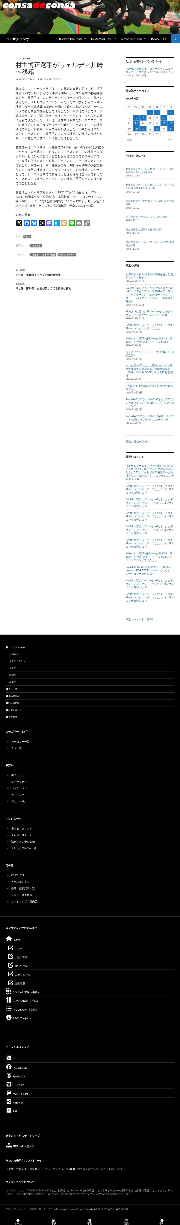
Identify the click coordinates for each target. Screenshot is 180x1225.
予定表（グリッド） (23, 828)
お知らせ (13, 654)
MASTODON (17, 1093)
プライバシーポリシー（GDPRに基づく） (27, 1209)
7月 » (170, 139)
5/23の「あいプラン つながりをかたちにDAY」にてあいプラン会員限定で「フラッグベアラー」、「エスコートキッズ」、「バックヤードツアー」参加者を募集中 (150, 294)
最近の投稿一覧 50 (137, 441)
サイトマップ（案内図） (25, 901)
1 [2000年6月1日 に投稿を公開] (150, 112)
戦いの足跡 (12, 702)
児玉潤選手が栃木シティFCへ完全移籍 (147, 216)
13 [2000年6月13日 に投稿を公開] (136, 123)
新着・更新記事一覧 (23, 888)
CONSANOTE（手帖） (102, 39)
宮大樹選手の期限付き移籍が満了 (144, 229)
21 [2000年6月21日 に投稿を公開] (143, 128)
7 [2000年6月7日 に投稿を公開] (143, 117)
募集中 (12, 682)
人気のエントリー (21, 881)
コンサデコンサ (17, 39)
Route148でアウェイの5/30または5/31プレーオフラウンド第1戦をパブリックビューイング (150, 403)
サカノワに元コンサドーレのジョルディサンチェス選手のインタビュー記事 (149, 313)
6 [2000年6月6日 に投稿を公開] (136, 117)
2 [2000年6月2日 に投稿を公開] (157, 112)
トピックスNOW (15, 647)
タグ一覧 (16, 748)
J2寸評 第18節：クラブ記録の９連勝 (60, 272)
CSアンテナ (18, 875)
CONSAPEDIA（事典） (71, 39)
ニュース (11, 689)
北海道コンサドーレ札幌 (43, 254)
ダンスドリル (19, 801)
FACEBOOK (16, 1067)
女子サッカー (19, 781)
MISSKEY (15, 1102)
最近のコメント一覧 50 (139, 619)
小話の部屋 (12, 695)
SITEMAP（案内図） (21, 1146)
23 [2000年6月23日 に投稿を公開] (156, 128)
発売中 (12, 668)
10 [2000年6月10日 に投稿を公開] (163, 117)
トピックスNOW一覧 (23, 848)
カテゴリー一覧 (20, 741)
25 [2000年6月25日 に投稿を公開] (170, 128)
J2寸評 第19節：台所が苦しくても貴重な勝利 (60, 286)
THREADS (15, 1076)
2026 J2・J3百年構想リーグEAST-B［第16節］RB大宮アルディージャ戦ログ (149, 340)
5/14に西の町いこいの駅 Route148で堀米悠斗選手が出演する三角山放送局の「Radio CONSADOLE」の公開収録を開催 (149, 370)
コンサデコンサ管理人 (51, 78)
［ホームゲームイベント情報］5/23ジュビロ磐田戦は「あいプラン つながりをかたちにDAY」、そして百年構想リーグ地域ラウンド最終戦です (149, 470)
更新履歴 (11, 716)
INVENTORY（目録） (132, 39)
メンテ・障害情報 (21, 894)
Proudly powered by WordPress (66, 1209)
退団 (27, 236)
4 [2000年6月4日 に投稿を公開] (171, 112)
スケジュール (14, 709)
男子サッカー (19, 775)
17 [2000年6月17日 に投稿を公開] (163, 123)
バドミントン (19, 788)
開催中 (12, 675)
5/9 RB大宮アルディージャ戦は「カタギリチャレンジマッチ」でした (149, 326)
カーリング (17, 794)
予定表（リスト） (21, 835)
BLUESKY (15, 1085)
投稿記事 (141, 68)
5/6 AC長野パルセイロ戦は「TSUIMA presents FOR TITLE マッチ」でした (148, 568)
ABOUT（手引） (159, 39)
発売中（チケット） (19, 661)
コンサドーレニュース (42, 1169)
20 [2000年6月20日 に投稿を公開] (136, 128)
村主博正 (36, 245)
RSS (11, 1111)
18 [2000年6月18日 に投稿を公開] (170, 123)
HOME (130, 68)
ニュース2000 (23, 58)
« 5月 (129, 139)
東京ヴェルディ (67, 254)
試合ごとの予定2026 (23, 841)
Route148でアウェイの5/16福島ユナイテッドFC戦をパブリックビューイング (150, 418)
